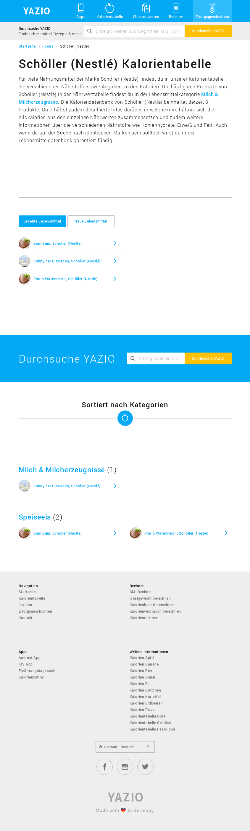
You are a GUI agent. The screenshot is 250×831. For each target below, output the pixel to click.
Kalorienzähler (31, 677)
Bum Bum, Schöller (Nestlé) (57, 243)
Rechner (176, 10)
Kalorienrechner (143, 617)
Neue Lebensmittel (91, 221)
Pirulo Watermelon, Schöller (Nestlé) (65, 278)
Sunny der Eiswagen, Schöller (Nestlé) (67, 261)
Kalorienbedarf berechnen (152, 604)
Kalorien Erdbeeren (146, 703)
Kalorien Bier (141, 670)
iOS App (26, 664)
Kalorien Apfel (142, 657)
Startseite (27, 591)
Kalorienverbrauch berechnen (155, 611)
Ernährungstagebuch (37, 670)
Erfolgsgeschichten (212, 10)
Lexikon (25, 604)
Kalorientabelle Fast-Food (152, 729)
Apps (81, 10)
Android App (30, 657)
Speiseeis (35, 517)
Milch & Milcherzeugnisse (62, 469)
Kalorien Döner (143, 677)
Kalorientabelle (109, 10)
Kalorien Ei (139, 683)
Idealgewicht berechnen (150, 598)
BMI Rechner (141, 591)
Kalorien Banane (144, 664)
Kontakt (26, 617)
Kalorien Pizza (142, 709)
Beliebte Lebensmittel (42, 221)
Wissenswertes (146, 10)
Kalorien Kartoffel (145, 696)
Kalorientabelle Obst (147, 716)
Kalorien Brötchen (145, 690)
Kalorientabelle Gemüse (150, 722)
